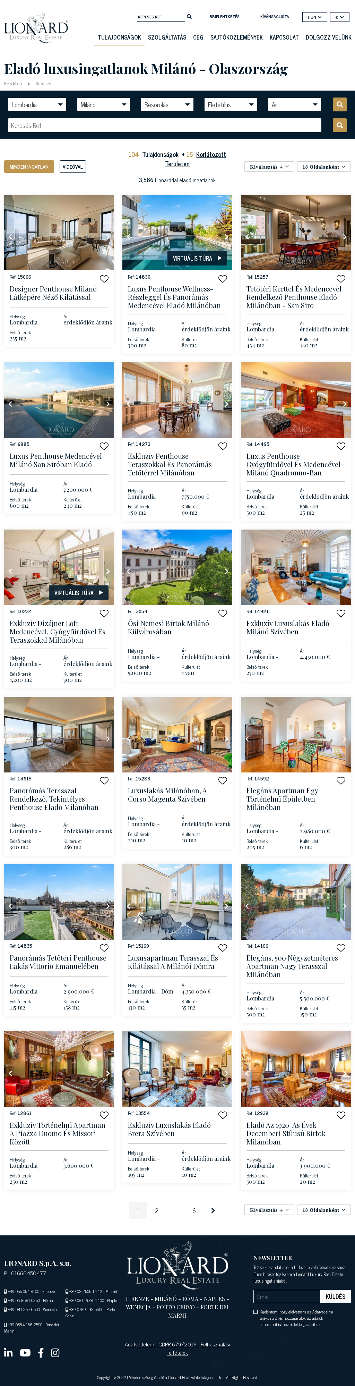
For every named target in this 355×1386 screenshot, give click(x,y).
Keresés (42, 83)
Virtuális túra (197, 258)
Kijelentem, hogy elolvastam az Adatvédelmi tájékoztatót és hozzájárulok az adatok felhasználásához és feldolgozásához (296, 1318)
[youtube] (25, 1352)
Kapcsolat (284, 37)
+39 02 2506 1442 (85, 1291)
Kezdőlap (13, 83)
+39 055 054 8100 (23, 1291)
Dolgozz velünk (329, 37)
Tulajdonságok (119, 37)
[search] (189, 16)
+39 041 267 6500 (24, 1309)
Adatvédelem (140, 1344)
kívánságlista (274, 16)
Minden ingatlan (29, 166)
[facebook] (41, 1352)
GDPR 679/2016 (178, 1344)
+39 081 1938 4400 (86, 1300)
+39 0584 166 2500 (25, 1324)
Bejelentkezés (225, 16)
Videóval (73, 166)
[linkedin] (8, 1352)
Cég (198, 37)
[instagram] (55, 1352)
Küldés (335, 1296)
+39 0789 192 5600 (86, 1309)
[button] (104, 278)
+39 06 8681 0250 (24, 1300)
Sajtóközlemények (236, 37)
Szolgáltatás (167, 37)
